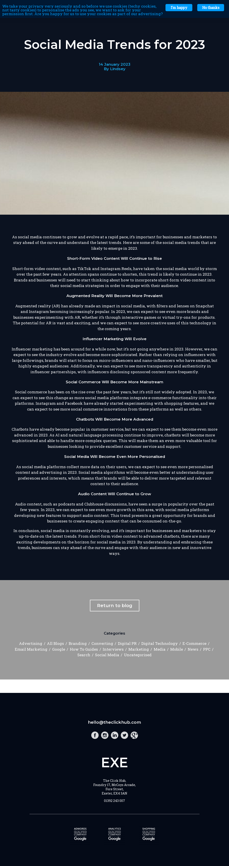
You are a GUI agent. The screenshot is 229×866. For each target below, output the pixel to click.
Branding (78, 643)
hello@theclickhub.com (114, 722)
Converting (102, 643)
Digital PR (127, 643)
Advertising (30, 643)
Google (58, 649)
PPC (206, 649)
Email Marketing (31, 649)
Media (159, 649)
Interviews (113, 649)
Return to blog (114, 605)
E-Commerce (194, 643)
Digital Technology (159, 643)
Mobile (176, 649)
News (193, 649)
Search (83, 654)
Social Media (107, 654)
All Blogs (55, 643)
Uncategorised (138, 654)
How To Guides (84, 649)
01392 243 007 (114, 801)
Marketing (138, 649)
